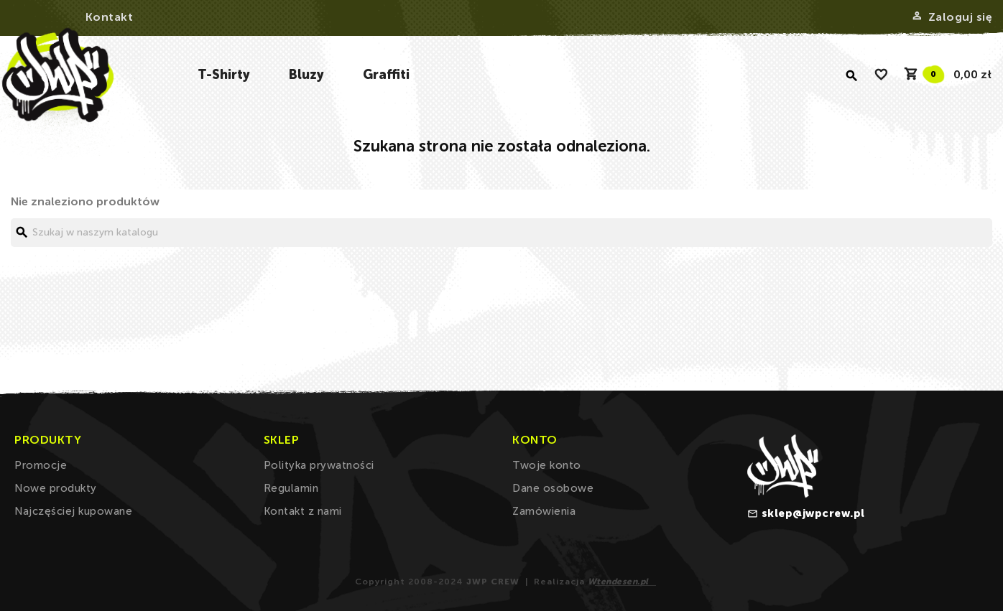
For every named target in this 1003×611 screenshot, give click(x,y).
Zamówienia (544, 511)
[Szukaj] (501, 232)
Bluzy (306, 75)
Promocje (40, 465)
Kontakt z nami (303, 511)
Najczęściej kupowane (73, 511)
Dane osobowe (552, 488)
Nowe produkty (55, 488)
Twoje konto (546, 465)
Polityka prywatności (319, 465)
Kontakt (109, 17)
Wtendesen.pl (618, 582)
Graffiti (386, 75)
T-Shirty (224, 75)
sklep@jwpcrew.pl (813, 513)
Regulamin (291, 488)
